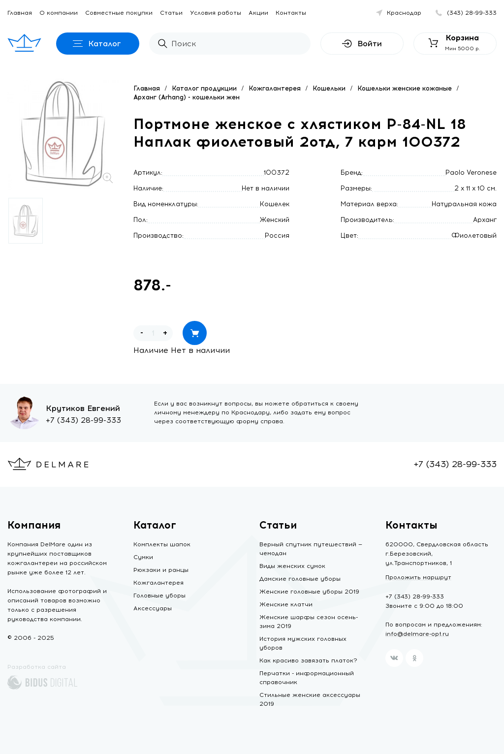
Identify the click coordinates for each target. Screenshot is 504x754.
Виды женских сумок (292, 566)
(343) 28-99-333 (472, 12)
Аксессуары (152, 608)
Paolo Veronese (471, 172)
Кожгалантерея (275, 88)
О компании (58, 12)
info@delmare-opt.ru (417, 633)
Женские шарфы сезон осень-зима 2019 (308, 621)
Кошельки (329, 88)
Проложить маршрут (418, 577)
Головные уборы (159, 595)
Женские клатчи (286, 604)
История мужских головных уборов (302, 643)
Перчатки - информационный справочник (306, 678)
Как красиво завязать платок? (308, 660)
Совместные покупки (119, 12)
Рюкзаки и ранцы (161, 569)
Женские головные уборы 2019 (309, 591)
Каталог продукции (204, 88)
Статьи (171, 12)
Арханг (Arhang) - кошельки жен (186, 97)
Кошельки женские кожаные (404, 88)
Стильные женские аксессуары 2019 (309, 699)
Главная (19, 12)
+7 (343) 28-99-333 (83, 420)
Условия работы (215, 12)
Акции (258, 12)
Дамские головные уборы (300, 578)
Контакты (291, 12)
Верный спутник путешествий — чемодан (310, 549)
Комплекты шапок (161, 544)
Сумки (143, 557)
